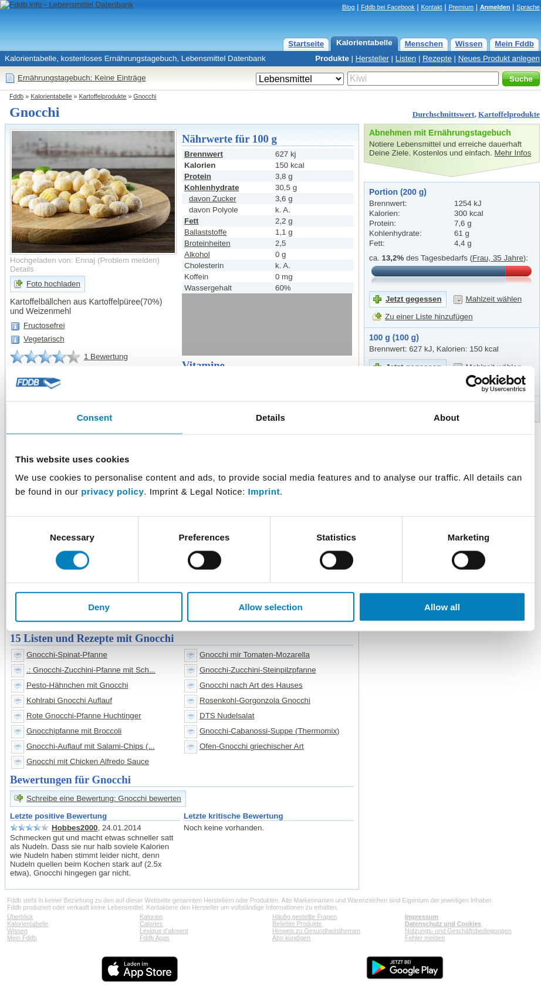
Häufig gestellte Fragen (304, 916)
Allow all (442, 607)
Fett (191, 221)
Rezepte (437, 58)
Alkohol (197, 254)
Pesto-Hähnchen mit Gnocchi (77, 685)
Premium (461, 7)
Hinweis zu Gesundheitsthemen (316, 930)
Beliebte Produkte (297, 923)
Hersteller (372, 58)
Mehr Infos (512, 152)
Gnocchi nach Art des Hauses (251, 685)
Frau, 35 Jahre (497, 258)
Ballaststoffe (205, 232)
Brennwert (203, 154)
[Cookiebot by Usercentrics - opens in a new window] (474, 383)
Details (22, 269)
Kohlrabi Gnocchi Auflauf (69, 700)
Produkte (332, 58)
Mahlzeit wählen (494, 299)
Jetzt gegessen (414, 299)
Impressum (421, 916)
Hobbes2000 (75, 827)
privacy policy (112, 491)
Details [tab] (270, 417)
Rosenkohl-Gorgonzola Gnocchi (255, 700)
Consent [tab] (95, 417)
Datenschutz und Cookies (443, 923)
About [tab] (446, 417)
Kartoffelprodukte (103, 96)
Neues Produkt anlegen (499, 58)
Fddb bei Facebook (387, 7)
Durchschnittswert (443, 114)
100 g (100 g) (394, 337)
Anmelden (495, 7)
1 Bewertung (106, 356)
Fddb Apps (155, 937)
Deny (99, 607)
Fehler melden (425, 937)
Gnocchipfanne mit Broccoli (73, 730)
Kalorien (151, 916)
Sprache (528, 7)
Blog (348, 7)
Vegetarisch (44, 338)
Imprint (264, 491)
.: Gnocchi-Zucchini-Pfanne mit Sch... (90, 669)
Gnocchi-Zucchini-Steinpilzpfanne (258, 669)
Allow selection (270, 607)
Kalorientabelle (364, 42)
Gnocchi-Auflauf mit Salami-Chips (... (90, 746)
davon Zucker (212, 198)
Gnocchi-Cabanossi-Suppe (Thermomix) (270, 730)
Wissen (469, 43)
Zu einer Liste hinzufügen (429, 316)
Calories (151, 923)
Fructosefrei (44, 325)
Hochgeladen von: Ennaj (52, 260)
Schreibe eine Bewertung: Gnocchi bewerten (103, 798)
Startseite (306, 43)
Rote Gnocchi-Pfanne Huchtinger (83, 715)
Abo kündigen (291, 937)
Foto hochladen (53, 283)
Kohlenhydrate (211, 187)
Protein (197, 176)
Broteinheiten (207, 243)
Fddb (16, 96)
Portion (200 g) (398, 192)
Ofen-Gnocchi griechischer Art (252, 746)
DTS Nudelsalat (227, 715)
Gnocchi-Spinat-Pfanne (66, 654)
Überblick (20, 916)
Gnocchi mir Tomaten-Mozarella (255, 654)
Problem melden (128, 260)
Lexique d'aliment (164, 930)
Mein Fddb (514, 43)
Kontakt (431, 7)
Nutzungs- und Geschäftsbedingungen (458, 930)
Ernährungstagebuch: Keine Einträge (82, 77)
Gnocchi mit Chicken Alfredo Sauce (87, 761)
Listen (406, 58)
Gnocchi (144, 96)
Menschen (424, 43)
